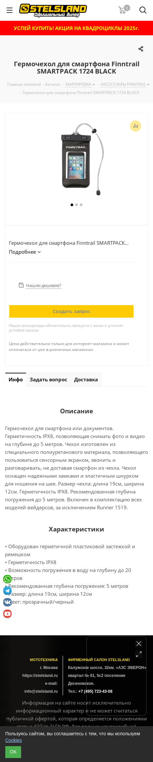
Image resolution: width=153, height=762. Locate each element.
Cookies (13, 740)
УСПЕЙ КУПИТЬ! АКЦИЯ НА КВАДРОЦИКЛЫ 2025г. (76, 28)
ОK (13, 751)
